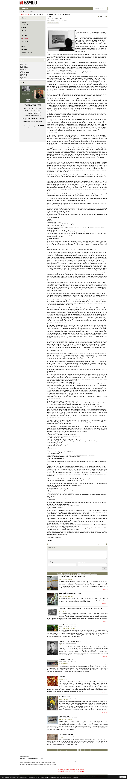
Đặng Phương (23, 74)
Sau (105, 16)
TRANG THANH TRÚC (53, 22)
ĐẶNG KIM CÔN (24, 67)
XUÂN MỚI (62, 676)
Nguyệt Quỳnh (62, 737)
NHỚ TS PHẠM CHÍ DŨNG (66, 734)
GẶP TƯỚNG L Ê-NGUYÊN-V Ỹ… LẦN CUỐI (70, 641)
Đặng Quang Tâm (24, 75)
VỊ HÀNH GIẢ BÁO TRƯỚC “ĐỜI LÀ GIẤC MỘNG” (72, 576)
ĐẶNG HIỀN (23, 66)
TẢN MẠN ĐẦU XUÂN (64, 696)
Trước (101, 16)
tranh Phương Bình (68, 719)
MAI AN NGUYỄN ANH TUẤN (66, 579)
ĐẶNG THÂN (23, 77)
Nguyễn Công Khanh (63, 663)
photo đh (67, 699)
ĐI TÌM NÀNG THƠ (64, 716)
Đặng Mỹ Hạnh (23, 69)
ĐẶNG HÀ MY (23, 64)
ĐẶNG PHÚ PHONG (25, 72)
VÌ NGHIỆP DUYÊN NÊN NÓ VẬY (67, 625)
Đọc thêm (104, 589)
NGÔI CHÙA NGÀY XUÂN (65, 659)
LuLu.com (41, 118)
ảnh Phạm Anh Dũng (70, 628)
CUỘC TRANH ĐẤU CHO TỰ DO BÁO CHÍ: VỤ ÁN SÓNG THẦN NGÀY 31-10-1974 (80, 608)
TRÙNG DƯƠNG (62, 611)
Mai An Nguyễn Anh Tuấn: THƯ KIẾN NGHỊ (70, 593)
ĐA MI (21, 63)
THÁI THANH (62, 628)
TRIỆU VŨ (61, 645)
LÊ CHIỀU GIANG (63, 679)
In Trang (48, 544)
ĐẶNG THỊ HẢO (24, 79)
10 (83, 573)
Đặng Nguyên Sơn (24, 71)
